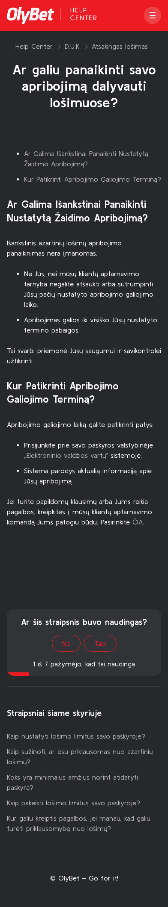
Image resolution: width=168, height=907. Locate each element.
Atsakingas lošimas (120, 46)
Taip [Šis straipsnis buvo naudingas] (100, 643)
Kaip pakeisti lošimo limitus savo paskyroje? (73, 803)
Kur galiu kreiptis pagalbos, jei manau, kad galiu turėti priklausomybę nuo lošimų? (78, 823)
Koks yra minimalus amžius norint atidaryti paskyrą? (72, 782)
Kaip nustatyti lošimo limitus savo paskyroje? (76, 736)
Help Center (34, 46)
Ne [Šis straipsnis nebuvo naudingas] (66, 643)
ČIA (137, 522)
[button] (152, 15)
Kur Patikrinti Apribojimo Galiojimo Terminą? (92, 179)
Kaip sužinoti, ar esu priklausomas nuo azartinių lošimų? (80, 757)
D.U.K (72, 46)
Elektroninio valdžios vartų (66, 455)
